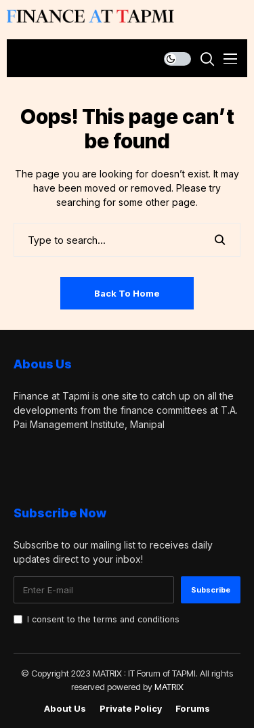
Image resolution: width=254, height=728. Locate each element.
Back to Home (127, 293)
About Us (65, 709)
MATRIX (169, 686)
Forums (192, 709)
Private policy (131, 709)
